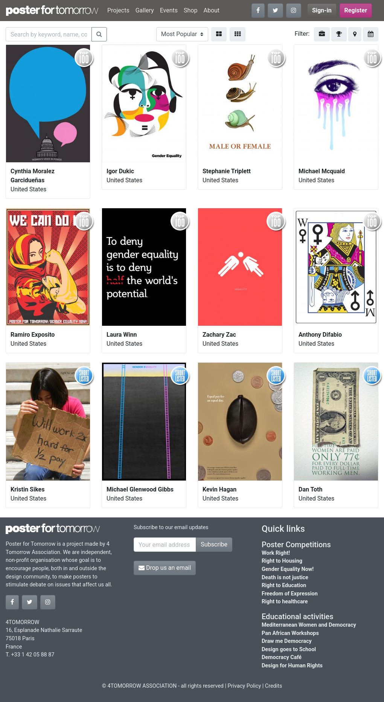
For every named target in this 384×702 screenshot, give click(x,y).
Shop (190, 10)
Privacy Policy (244, 686)
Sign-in (322, 10)
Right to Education (284, 585)
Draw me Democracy (287, 641)
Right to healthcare (285, 601)
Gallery (145, 10)
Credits (273, 686)
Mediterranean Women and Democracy (309, 625)
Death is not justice (285, 577)
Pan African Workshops (290, 633)
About (211, 10)
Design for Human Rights (292, 665)
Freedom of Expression (290, 594)
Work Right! (276, 553)
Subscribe (214, 544)
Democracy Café (282, 657)
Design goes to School (289, 649)
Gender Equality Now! (288, 569)
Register (355, 10)
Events (169, 10)
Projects (118, 10)
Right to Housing (282, 561)
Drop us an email (165, 567)
